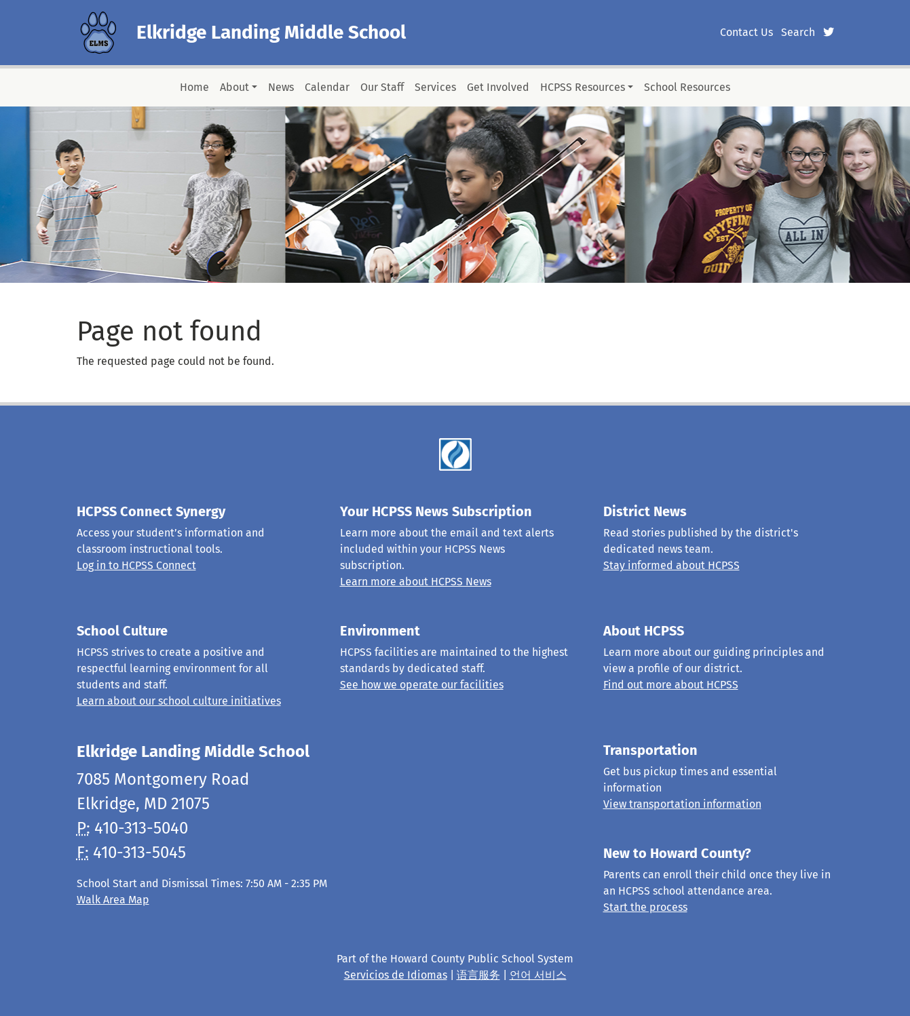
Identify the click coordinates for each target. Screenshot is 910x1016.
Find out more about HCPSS (670, 684)
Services (435, 87)
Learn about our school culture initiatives (179, 701)
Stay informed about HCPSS (671, 565)
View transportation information (682, 804)
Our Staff (382, 87)
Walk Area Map (113, 899)
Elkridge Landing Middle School (271, 32)
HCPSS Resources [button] (582, 87)
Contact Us (746, 32)
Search (798, 32)
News (281, 87)
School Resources (687, 87)
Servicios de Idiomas (395, 975)
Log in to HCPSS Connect (136, 565)
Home (194, 87)
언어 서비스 (538, 975)
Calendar (327, 87)
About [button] (234, 87)
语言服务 (478, 975)
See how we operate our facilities (422, 684)
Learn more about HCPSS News (415, 581)
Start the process (645, 907)
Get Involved (498, 87)
